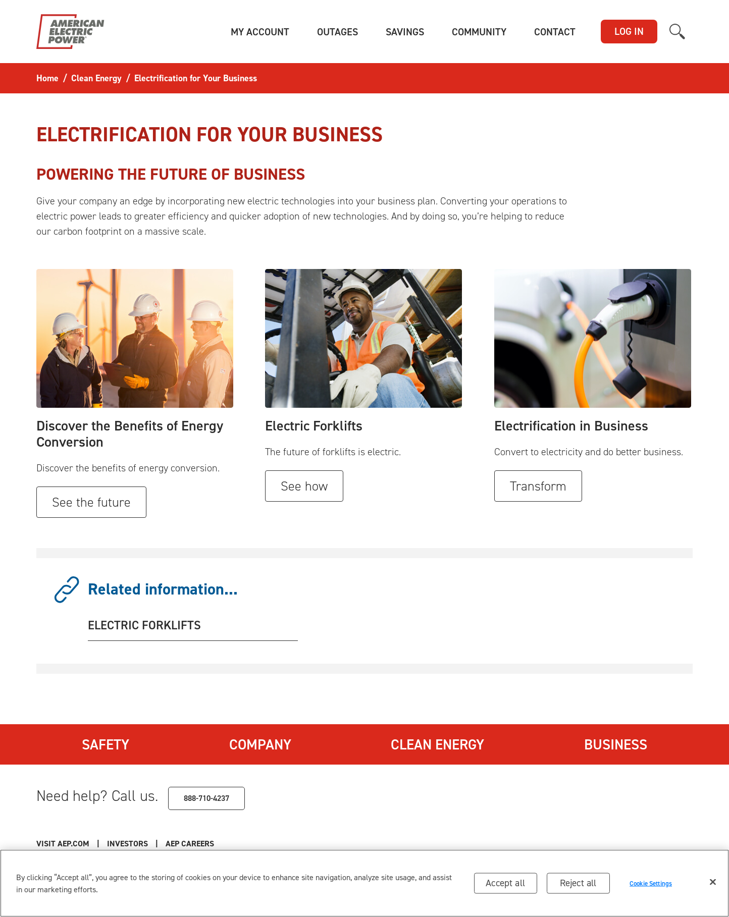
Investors (127, 843)
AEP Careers (190, 843)
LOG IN (629, 31)
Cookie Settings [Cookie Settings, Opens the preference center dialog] (651, 883)
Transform (538, 486)
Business (615, 744)
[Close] (713, 882)
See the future (91, 502)
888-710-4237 (206, 798)
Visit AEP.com (62, 843)
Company (260, 744)
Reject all (578, 883)
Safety (105, 744)
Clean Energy (437, 744)
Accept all (505, 883)
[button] (260, 31)
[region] (364, 883)
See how (304, 486)
